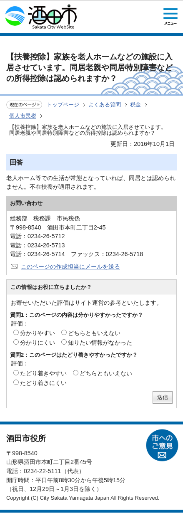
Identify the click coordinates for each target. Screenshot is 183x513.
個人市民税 (22, 116)
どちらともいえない (94, 333)
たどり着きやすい (43, 373)
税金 (135, 104)
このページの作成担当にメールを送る (70, 266)
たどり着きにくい (43, 383)
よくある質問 (104, 104)
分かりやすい (37, 333)
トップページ (63, 104)
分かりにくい (37, 342)
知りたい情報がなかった (100, 342)
